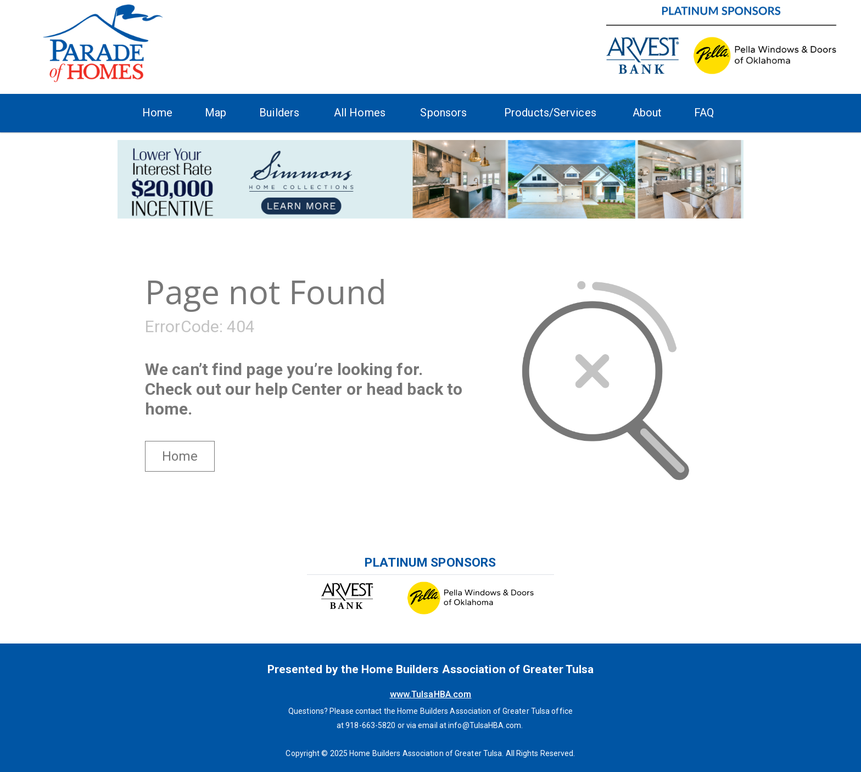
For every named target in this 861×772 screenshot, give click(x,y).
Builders (279, 112)
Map (215, 112)
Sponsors (443, 112)
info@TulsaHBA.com (484, 725)
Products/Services (550, 112)
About (647, 112)
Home (157, 112)
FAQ (704, 112)
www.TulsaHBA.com (431, 694)
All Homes (359, 112)
